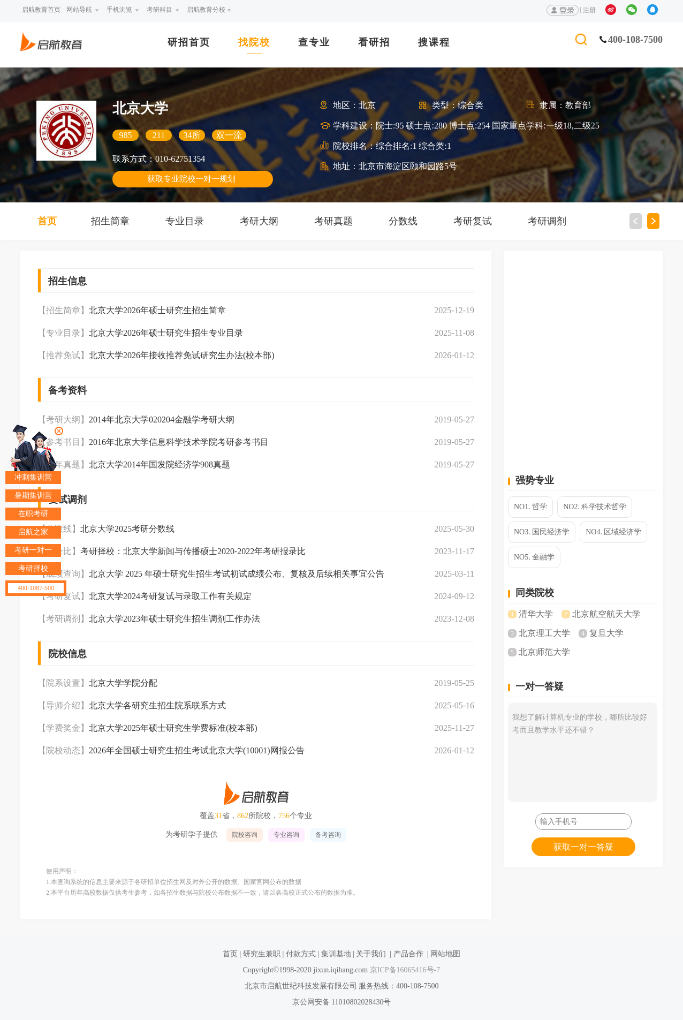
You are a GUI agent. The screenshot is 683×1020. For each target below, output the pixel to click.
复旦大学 (606, 633)
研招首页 (189, 42)
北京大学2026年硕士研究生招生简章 (157, 310)
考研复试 (472, 221)
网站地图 (445, 954)
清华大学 (536, 613)
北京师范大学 (544, 651)
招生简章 (110, 221)
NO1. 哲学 (530, 507)
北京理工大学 (544, 633)
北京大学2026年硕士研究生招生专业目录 (166, 332)
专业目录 (184, 221)
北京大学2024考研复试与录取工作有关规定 (170, 596)
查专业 (314, 42)
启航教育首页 (41, 9)
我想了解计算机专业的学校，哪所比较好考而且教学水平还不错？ (582, 752)
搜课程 (434, 42)
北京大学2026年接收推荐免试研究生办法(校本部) (182, 355)
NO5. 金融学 (534, 557)
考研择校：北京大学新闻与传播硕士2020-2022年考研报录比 (193, 551)
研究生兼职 (261, 954)
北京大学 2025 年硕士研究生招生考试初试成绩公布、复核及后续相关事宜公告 (236, 573)
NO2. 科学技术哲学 (594, 507)
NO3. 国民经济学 (542, 532)
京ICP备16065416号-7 (404, 970)
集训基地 (336, 954)
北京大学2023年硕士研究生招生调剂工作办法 (174, 618)
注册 (589, 10)
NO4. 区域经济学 (613, 532)
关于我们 (371, 954)
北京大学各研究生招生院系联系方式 (157, 705)
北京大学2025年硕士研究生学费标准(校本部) (173, 727)
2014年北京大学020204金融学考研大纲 (161, 419)
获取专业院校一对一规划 (191, 179)
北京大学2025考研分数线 (127, 528)
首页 (47, 221)
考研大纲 (259, 221)
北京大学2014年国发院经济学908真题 (159, 464)
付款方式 (301, 954)
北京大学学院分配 (123, 682)
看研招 (374, 42)
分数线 (403, 221)
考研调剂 (547, 221)
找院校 (254, 42)
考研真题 (333, 221)
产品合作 (408, 954)
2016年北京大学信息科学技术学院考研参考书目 (179, 442)
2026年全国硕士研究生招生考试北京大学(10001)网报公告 (197, 750)
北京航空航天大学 (606, 613)
